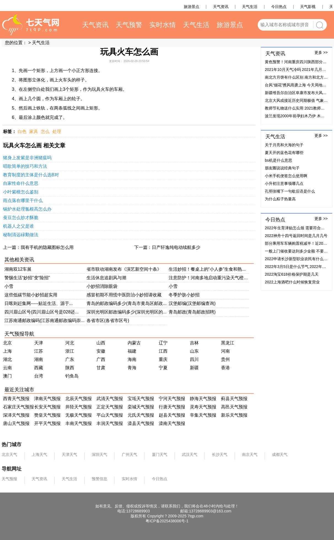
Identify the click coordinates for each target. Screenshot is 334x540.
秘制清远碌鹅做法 (20, 234)
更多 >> (321, 52)
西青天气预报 (16, 398)
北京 (7, 343)
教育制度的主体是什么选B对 (31, 174)
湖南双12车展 (17, 269)
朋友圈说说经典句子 (282, 168)
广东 (69, 359)
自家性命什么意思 (20, 183)
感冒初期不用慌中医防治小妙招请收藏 (124, 294)
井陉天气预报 (78, 407)
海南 (132, 359)
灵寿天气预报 (203, 407)
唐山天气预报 (16, 423)
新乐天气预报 (234, 415)
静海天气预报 (203, 398)
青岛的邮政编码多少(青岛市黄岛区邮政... (127, 303)
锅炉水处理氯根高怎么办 (27, 209)
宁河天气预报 (172, 398)
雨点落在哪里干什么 (23, 200)
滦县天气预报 (141, 423)
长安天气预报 (47, 407)
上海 (7, 351)
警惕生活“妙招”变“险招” (27, 277)
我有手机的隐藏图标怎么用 (47, 247)
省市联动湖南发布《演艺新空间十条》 (124, 269)
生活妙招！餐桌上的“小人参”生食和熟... (207, 269)
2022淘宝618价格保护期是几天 (292, 274)
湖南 (38, 359)
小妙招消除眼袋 (102, 286)
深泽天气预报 (16, 415)
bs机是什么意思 (278, 160)
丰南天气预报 (78, 423)
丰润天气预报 (109, 423)
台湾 (38, 376)
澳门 (7, 376)
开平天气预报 (47, 423)
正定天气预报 (109, 407)
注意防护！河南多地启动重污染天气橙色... (209, 277)
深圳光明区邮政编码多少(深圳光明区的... (127, 312)
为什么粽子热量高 (280, 199)
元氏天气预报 (141, 415)
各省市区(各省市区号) (108, 320)
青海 (132, 367)
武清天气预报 (109, 398)
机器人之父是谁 (18, 226)
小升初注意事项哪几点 (284, 183)
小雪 (8, 286)
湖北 (7, 359)
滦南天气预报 (172, 423)
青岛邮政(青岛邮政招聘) (192, 312)
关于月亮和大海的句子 (284, 145)
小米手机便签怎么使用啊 (286, 176)
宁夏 (163, 367)
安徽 (100, 351)
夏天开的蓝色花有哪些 (284, 152)
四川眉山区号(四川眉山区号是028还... (41, 312)
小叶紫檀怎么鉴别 (20, 192)
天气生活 (41, 42)
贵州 (225, 359)
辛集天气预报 (203, 415)
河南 (225, 351)
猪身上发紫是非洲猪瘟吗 (27, 157)
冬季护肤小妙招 (184, 294)
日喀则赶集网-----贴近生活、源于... (38, 303)
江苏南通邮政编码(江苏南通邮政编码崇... (44, 320)
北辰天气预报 (78, 398)
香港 (225, 367)
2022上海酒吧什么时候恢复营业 (292, 282)
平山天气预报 (109, 415)
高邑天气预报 (234, 407)
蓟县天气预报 (234, 398)
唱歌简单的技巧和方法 (25, 166)
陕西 (69, 367)
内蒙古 (134, 343)
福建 (132, 351)
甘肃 (100, 367)
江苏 (38, 351)
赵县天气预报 (172, 415)
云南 (7, 367)
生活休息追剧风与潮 (106, 277)
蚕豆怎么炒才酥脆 (20, 217)
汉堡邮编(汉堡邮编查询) (192, 303)
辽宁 (163, 343)
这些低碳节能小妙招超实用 (30, 294)
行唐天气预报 (172, 407)
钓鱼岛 (72, 376)
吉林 (194, 343)
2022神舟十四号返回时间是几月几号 (296, 235)
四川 (194, 359)
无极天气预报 (78, 415)
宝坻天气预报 (141, 398)
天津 (38, 343)
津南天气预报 (47, 398)
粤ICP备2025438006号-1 (167, 521)
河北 (69, 343)
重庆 (163, 359)
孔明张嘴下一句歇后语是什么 (290, 191)
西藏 (38, 367)
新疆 (194, 367)
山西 (100, 343)
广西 (100, 359)
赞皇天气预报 (47, 415)
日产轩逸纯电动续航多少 (176, 247)
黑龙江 (227, 343)
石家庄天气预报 (18, 407)
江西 (163, 351)
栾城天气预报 (141, 407)
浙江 (69, 351)
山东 (194, 351)
